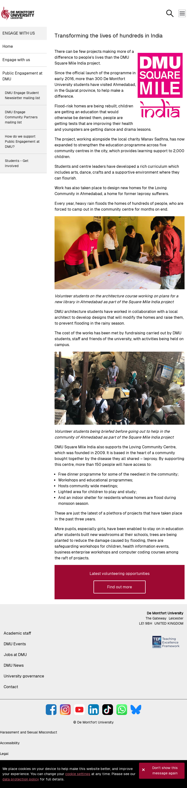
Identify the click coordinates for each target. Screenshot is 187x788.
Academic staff (17, 633)
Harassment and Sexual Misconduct (28, 732)
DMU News (14, 665)
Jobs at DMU (15, 654)
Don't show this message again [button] (165, 770)
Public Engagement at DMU (22, 76)
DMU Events (15, 644)
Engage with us (18, 33)
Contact (11, 687)
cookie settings (77, 774)
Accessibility (10, 743)
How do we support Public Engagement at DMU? (22, 141)
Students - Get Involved (16, 163)
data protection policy (20, 779)
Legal (4, 754)
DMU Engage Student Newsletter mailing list (22, 95)
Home (7, 46)
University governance (24, 676)
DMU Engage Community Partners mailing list (21, 117)
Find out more (119, 587)
